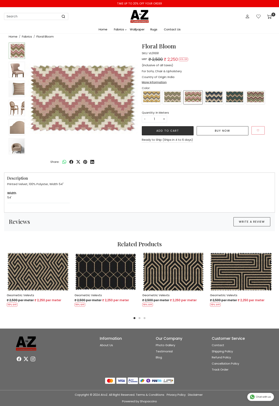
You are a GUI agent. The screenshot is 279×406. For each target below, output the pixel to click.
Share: (54, 162)
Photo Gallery (165, 345)
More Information (154, 82)
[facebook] (71, 161)
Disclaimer (195, 395)
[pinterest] (85, 161)
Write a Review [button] (252, 222)
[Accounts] (247, 16)
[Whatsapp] (64, 161)
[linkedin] (92, 161)
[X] (26, 359)
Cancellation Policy (225, 363)
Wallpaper (137, 29)
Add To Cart (167, 131)
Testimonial (164, 351)
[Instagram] (33, 359)
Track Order (220, 369)
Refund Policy (221, 357)
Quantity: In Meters (155, 113)
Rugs (153, 29)
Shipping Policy (222, 351)
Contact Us (172, 29)
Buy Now (222, 131)
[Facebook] (19, 359)
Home (103, 29)
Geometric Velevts (20, 295)
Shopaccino (148, 401)
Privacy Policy (176, 395)
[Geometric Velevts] (38, 272)
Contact (218, 345)
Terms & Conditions (150, 395)
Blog (159, 357)
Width (11, 193)
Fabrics (120, 29)
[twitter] (78, 161)
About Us (106, 345)
